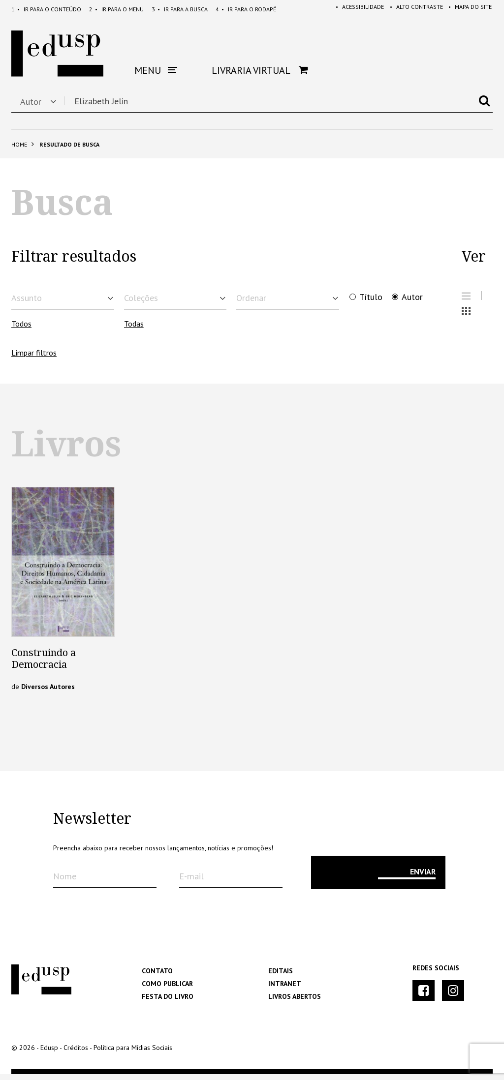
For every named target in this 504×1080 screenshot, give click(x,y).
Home (19, 144)
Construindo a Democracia (43, 664)
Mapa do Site (468, 9)
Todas (134, 330)
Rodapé (246, 9)
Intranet (284, 989)
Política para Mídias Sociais (133, 1053)
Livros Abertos (294, 1002)
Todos (21, 330)
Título (370, 297)
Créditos (75, 1053)
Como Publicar (167, 989)
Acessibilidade (353, 9)
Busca (180, 9)
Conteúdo (46, 9)
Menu (116, 9)
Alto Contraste (412, 9)
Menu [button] (155, 70)
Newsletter (92, 825)
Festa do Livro (167, 1002)
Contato (157, 976)
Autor (412, 297)
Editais (280, 976)
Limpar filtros (34, 358)
